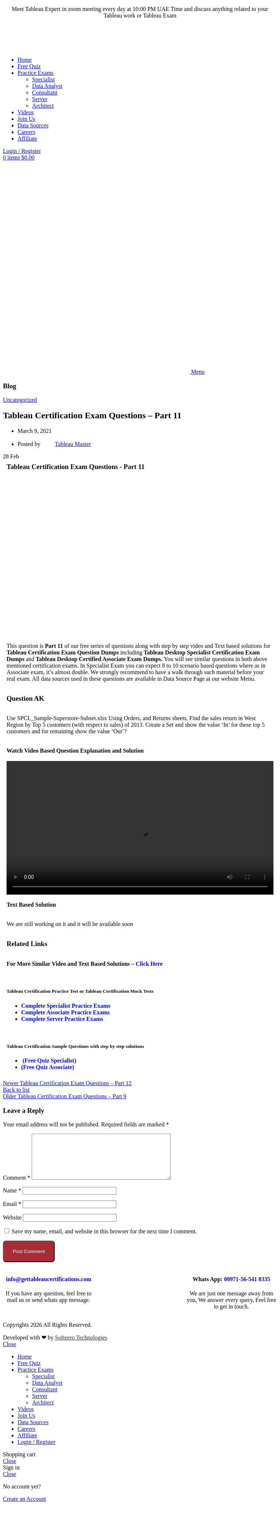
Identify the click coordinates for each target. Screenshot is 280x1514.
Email (12, 1213)
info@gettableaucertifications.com (48, 1288)
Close (9, 1353)
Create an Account (24, 1508)
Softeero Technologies (81, 1346)
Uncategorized (20, 400)
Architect (43, 106)
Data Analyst (47, 86)
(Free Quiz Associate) (47, 1067)
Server (39, 99)
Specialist (43, 79)
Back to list (16, 1090)
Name (12, 1199)
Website (12, 1226)
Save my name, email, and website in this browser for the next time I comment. (104, 1240)
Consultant (44, 92)
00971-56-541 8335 (247, 1288)
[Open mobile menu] (104, 372)
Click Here (149, 964)
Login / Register (36, 1451)
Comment (16, 1186)
